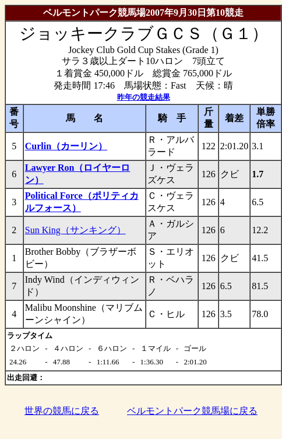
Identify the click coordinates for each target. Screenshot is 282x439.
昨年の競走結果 (143, 97)
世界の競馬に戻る (61, 411)
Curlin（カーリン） (66, 146)
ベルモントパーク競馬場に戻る (192, 411)
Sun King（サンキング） (75, 230)
